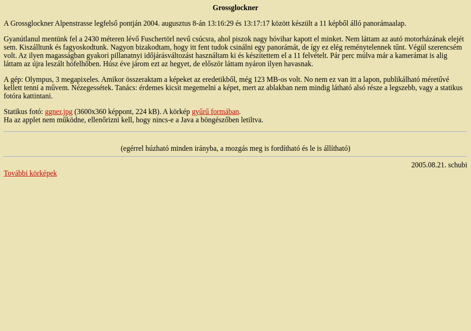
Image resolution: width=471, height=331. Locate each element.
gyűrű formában (215, 111)
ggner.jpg (59, 111)
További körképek (30, 173)
